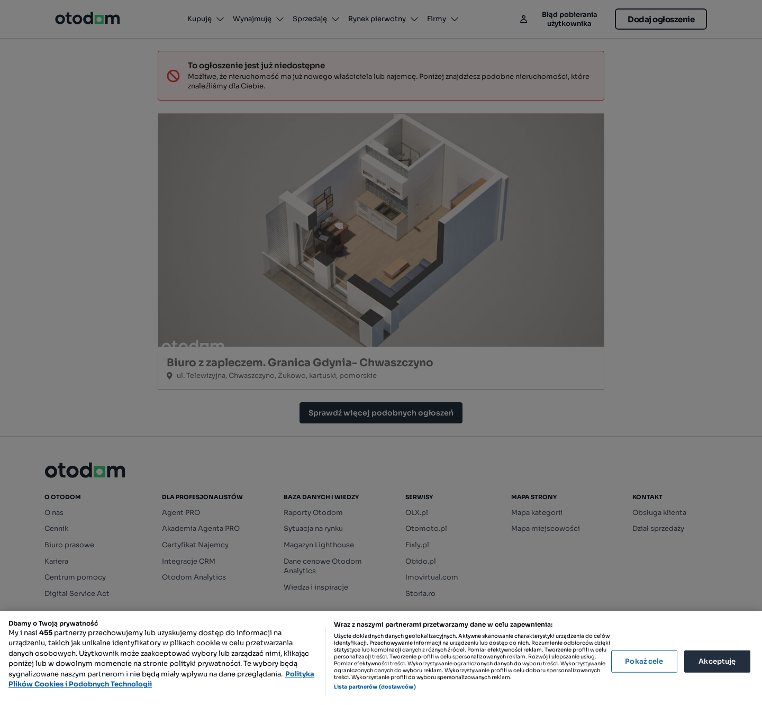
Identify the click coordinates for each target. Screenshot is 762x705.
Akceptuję (717, 661)
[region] (381, 658)
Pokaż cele (644, 661)
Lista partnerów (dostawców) (375, 686)
